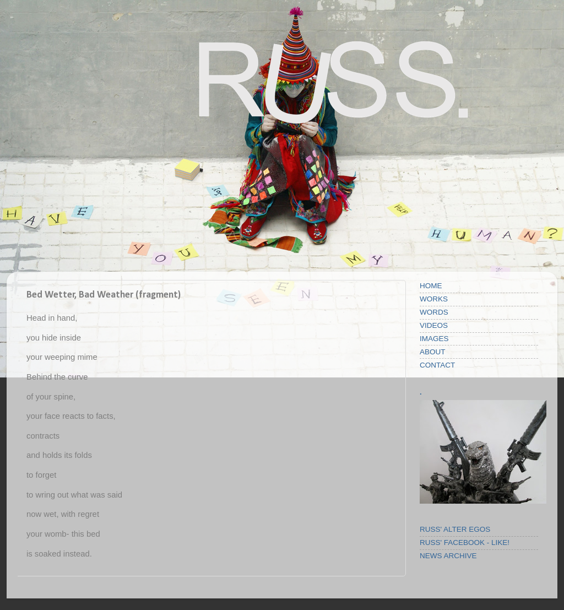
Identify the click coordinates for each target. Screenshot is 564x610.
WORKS (434, 299)
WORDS (434, 312)
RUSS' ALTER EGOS (455, 529)
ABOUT (433, 352)
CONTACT (437, 365)
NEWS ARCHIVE (448, 556)
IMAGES (434, 338)
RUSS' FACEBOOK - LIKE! (464, 542)
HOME (431, 286)
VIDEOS (434, 325)
